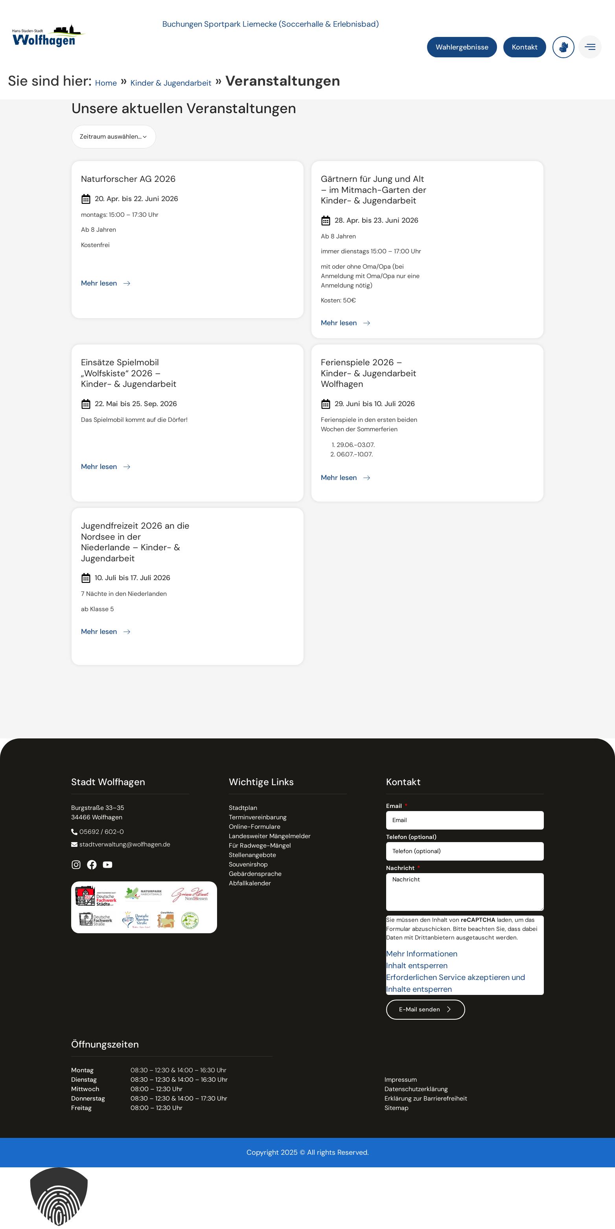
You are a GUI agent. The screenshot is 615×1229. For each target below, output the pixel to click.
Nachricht (401, 868)
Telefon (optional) (411, 837)
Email (394, 806)
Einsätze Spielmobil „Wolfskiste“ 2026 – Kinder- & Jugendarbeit (129, 373)
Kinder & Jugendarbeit (171, 83)
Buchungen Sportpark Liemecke (220, 24)
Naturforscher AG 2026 (128, 179)
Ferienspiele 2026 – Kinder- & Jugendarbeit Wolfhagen (368, 373)
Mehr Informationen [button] (421, 954)
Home (106, 83)
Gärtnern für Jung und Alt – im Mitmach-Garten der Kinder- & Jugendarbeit (373, 189)
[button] (307, 1198)
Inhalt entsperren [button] (416, 965)
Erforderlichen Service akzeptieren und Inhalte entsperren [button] (455, 983)
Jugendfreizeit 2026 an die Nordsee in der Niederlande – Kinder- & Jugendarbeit (135, 542)
